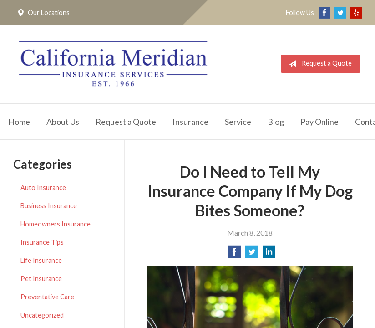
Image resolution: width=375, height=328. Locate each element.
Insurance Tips (42, 244)
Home (19, 123)
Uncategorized (42, 317)
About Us (62, 123)
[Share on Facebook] (234, 256)
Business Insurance (48, 208)
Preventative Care (47, 299)
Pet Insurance (41, 281)
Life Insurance (41, 262)
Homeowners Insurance (55, 226)
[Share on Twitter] (251, 256)
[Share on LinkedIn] (269, 256)
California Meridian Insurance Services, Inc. (117, 64)
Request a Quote (318, 64)
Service (238, 123)
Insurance (190, 123)
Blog (276, 123)
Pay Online (319, 123)
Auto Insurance (43, 190)
